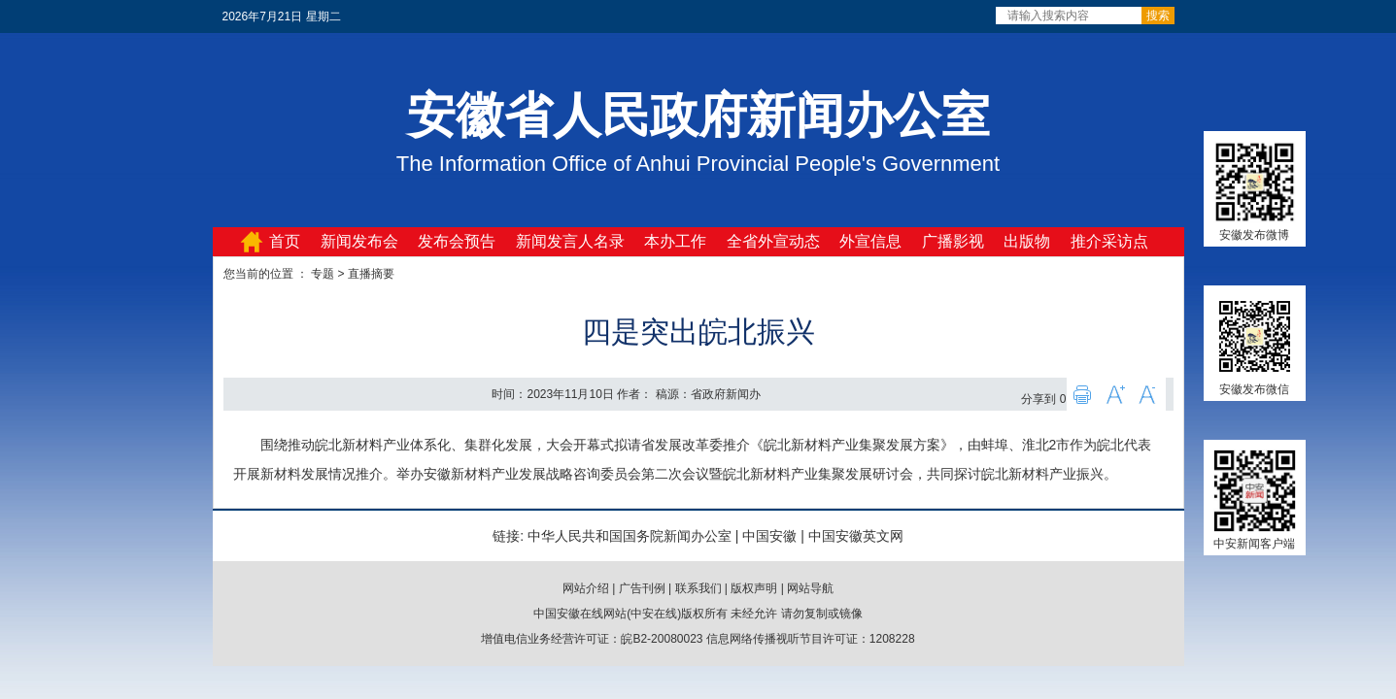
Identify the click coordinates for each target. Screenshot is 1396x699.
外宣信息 (870, 241)
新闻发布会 (359, 241)
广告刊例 (642, 588)
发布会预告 (456, 241)
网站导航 (810, 588)
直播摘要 (371, 274)
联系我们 (698, 588)
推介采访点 (1109, 241)
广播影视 (953, 241)
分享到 (1038, 399)
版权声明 (754, 588)
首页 (284, 241)
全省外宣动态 (773, 241)
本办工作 (675, 241)
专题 (322, 274)
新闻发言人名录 (570, 241)
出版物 (1027, 241)
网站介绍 (585, 588)
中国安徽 (769, 536)
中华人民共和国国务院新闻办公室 (630, 536)
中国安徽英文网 (855, 536)
